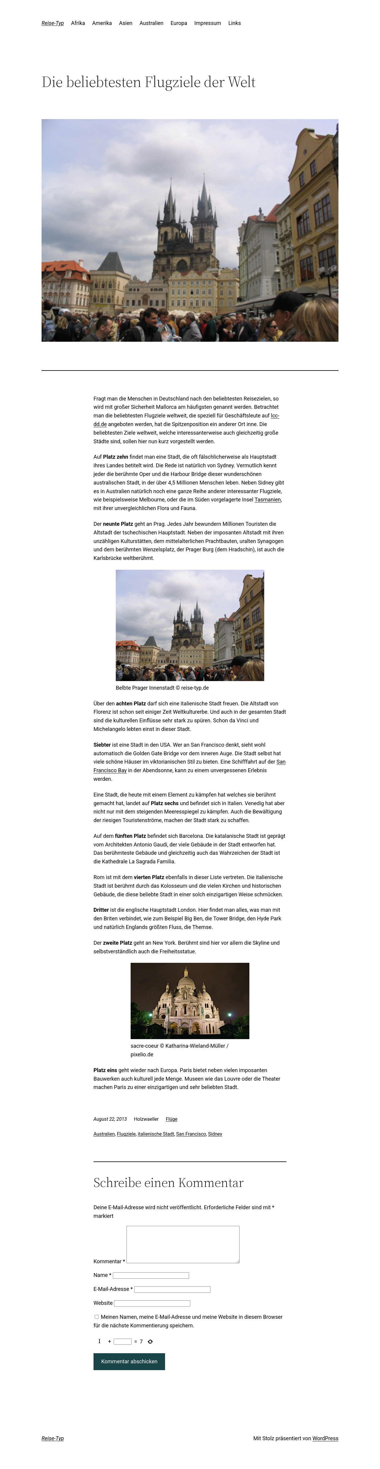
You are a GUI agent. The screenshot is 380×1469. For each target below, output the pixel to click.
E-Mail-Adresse (113, 1296)
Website (103, 1310)
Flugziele (126, 1134)
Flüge (171, 1119)
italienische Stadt (156, 1134)
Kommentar (109, 1268)
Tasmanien (267, 499)
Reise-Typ (53, 23)
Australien (104, 1134)
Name (102, 1282)
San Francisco (191, 1134)
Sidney (215, 1134)
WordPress (325, 1445)
